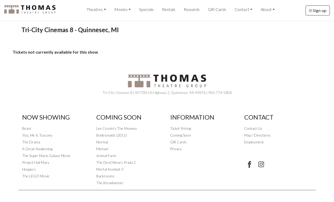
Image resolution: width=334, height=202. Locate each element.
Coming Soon (180, 135)
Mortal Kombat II (110, 169)
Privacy (176, 149)
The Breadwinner (110, 183)
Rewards (192, 9)
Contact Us (253, 128)
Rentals (168, 9)
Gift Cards (217, 9)
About (266, 9)
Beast (26, 128)
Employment (254, 142)
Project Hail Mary (35, 162)
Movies (121, 9)
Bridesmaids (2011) (111, 135)
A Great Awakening (37, 149)
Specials (146, 9)
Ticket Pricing (180, 128)
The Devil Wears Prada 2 (116, 162)
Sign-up (317, 10)
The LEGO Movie (36, 176)
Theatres (95, 9)
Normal (102, 142)
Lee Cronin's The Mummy (116, 128)
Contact (242, 9)
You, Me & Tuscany (37, 135)
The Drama (31, 142)
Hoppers (29, 169)
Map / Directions (257, 135)
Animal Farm (106, 155)
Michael (102, 149)
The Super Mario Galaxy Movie (46, 155)
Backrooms (105, 176)
